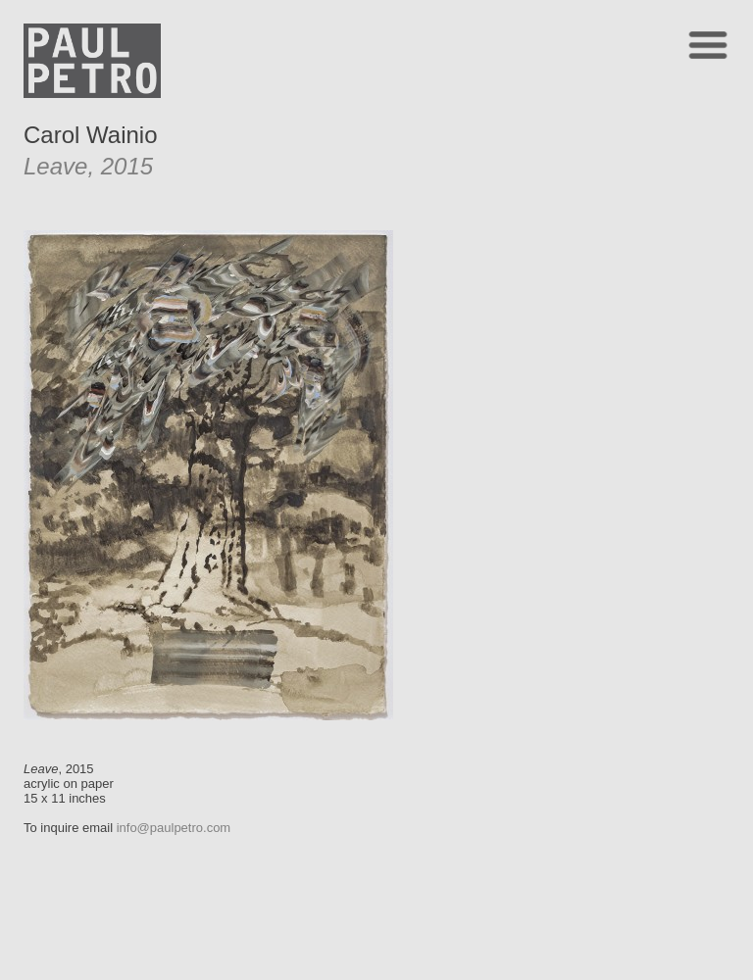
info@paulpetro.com (174, 827)
